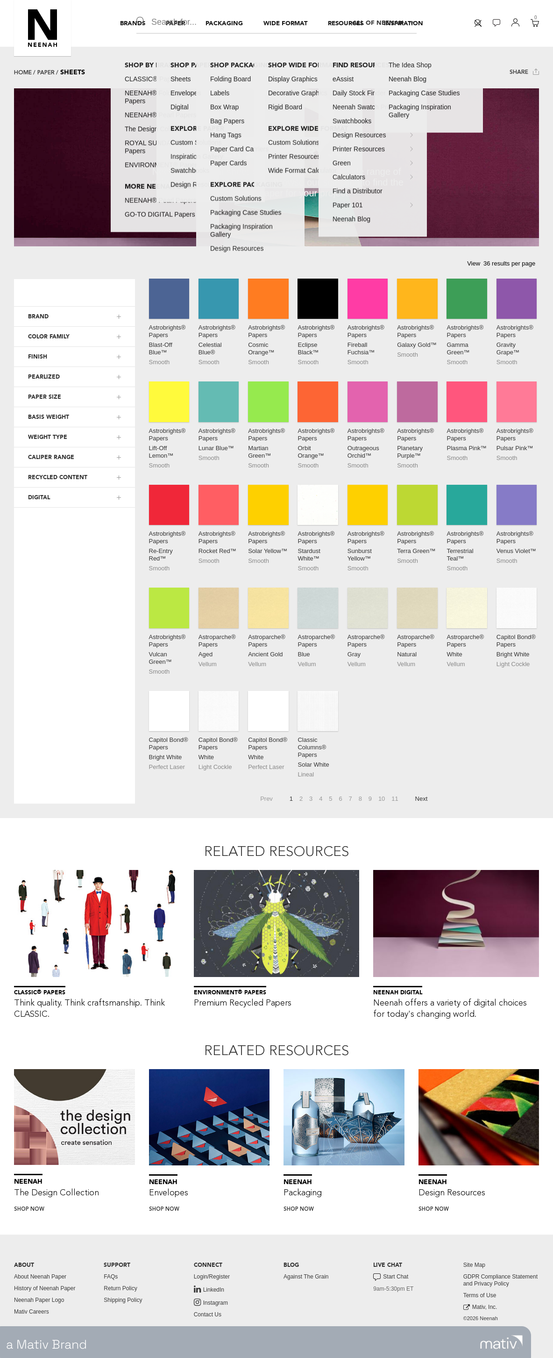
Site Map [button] (474, 1265)
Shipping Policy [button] (123, 1300)
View (473, 263)
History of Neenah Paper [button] (44, 1288)
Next (421, 798)
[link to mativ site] (501, 1342)
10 (381, 798)
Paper (46, 72)
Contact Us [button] (207, 1314)
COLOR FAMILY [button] (49, 336)
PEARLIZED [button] (44, 377)
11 (394, 798)
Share (524, 71)
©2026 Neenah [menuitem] (480, 1318)
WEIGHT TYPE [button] (47, 437)
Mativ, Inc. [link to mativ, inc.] (480, 1307)
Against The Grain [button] (306, 1276)
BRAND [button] (38, 316)
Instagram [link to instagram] (211, 1302)
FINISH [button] (37, 356)
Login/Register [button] (212, 1276)
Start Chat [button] (390, 1277)
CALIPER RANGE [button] (51, 457)
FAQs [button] (111, 1276)
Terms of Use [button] (479, 1295)
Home (23, 72)
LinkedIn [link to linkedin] (209, 1289)
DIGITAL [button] (39, 497)
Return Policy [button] (120, 1288)
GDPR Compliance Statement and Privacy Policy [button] (500, 1280)
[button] (42, 28)
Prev (266, 798)
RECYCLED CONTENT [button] (57, 477)
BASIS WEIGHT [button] (48, 417)
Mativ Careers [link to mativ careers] (31, 1311)
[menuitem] (133, 23)
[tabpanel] (276, 167)
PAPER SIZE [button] (44, 397)
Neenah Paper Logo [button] (39, 1300)
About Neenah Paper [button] (40, 1276)
